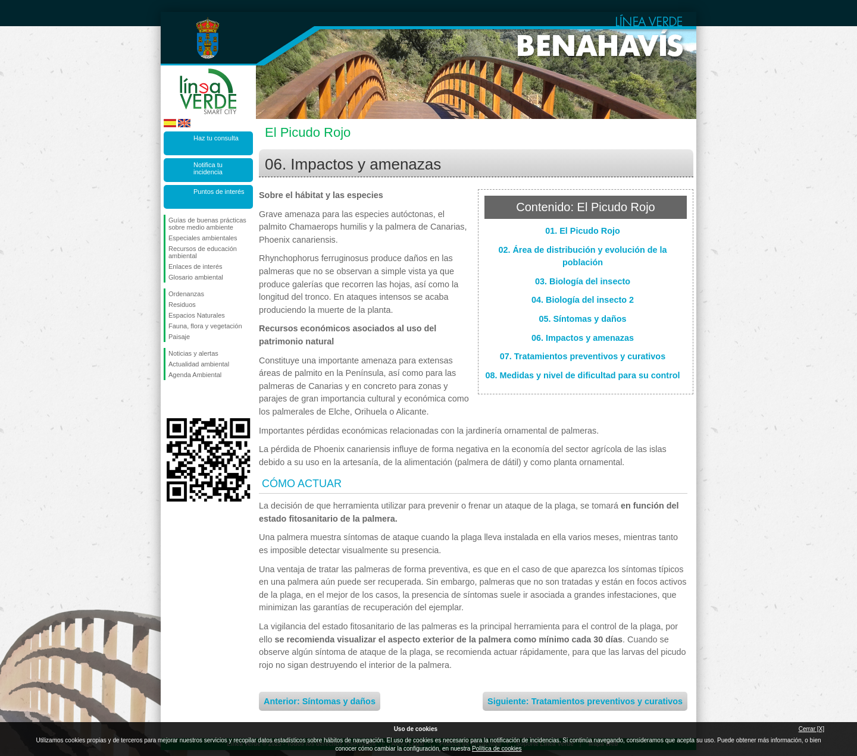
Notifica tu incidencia (208, 168)
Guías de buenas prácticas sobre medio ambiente (207, 224)
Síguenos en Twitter (190, 399)
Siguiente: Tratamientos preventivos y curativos (585, 701)
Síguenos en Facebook (171, 399)
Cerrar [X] (811, 729)
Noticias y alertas (193, 353)
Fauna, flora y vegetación (205, 326)
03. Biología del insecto (582, 281)
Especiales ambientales (202, 237)
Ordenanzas (186, 293)
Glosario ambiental (195, 277)
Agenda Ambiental (194, 374)
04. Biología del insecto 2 (582, 300)
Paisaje (179, 336)
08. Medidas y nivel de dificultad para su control (582, 375)
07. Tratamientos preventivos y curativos (582, 356)
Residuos (182, 304)
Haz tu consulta (216, 138)
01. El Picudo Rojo (582, 231)
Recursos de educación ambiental (202, 252)
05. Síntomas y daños (582, 319)
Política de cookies (496, 748)
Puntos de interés (219, 191)
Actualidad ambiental (198, 364)
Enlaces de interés (195, 266)
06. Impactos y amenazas (582, 338)
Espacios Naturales (196, 315)
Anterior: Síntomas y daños (320, 701)
